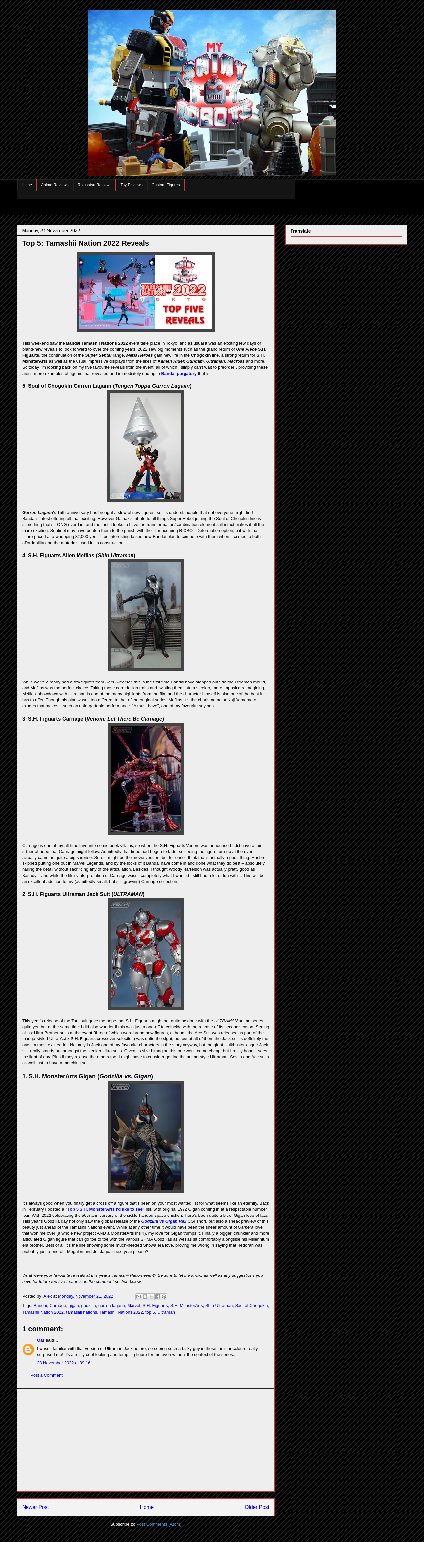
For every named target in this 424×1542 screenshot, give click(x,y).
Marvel (133, 1305)
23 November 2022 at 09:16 (63, 1362)
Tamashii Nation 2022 (43, 1312)
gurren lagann (111, 1305)
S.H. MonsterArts (186, 1305)
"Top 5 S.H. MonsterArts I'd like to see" (105, 1209)
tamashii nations (81, 1312)
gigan (74, 1305)
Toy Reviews (131, 185)
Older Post (257, 1507)
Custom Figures (166, 185)
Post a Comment (46, 1375)
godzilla (88, 1305)
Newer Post (35, 1507)
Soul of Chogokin (251, 1305)
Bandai (40, 1305)
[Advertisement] (145, 1440)
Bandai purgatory (179, 373)
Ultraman (166, 1312)
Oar (40, 1340)
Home (27, 185)
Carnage (57, 1305)
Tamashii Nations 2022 (121, 1312)
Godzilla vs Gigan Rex (163, 1221)
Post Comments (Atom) (158, 1524)
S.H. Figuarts (155, 1305)
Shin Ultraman (219, 1305)
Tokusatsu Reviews (95, 185)
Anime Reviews (55, 185)
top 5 (150, 1312)
